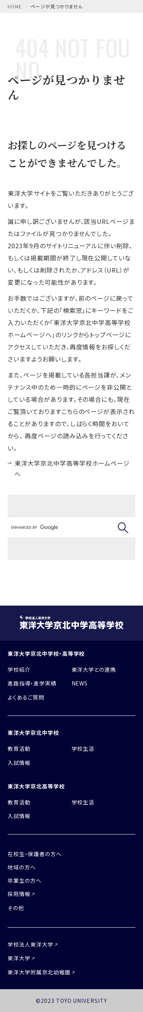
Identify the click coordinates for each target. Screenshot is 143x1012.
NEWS (80, 683)
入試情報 (19, 762)
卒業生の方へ (25, 880)
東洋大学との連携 (94, 669)
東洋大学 (19, 958)
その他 (16, 908)
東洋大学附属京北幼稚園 (39, 972)
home (15, 6)
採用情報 (19, 894)
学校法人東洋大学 (30, 944)
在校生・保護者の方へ (35, 854)
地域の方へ (22, 867)
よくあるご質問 (26, 697)
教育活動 (19, 748)
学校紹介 (19, 669)
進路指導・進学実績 (32, 683)
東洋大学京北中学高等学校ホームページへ (72, 468)
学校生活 (83, 748)
